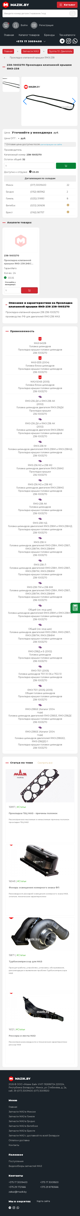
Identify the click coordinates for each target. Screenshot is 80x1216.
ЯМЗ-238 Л (40, 564)
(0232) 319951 (37, 198)
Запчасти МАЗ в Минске (22, 1111)
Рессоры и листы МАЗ (22, 1035)
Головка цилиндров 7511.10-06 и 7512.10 (40, 674)
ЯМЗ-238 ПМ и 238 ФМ (40, 587)
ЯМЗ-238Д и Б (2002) (40, 651)
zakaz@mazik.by (18, 1191)
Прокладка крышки (40, 410)
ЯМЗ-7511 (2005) (40, 670)
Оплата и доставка (19, 1140)
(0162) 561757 (37, 212)
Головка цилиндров (40, 346)
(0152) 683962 (37, 191)
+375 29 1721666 (17, 1187)
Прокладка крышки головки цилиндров (40, 349)
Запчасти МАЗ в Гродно (22, 1121)
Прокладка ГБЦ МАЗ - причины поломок (33, 813)
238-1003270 (40, 353)
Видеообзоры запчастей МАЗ (25, 1166)
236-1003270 (40, 414)
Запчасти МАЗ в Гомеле (22, 1116)
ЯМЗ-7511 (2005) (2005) (40, 690)
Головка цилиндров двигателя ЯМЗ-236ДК (40, 407)
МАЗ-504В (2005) (40, 381)
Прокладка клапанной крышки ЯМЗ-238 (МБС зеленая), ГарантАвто (17, 262)
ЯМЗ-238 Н (40, 542)
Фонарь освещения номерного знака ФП (34, 887)
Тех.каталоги (67, 35)
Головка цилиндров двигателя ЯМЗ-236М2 (40, 468)
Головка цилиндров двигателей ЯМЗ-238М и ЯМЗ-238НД (40, 449)
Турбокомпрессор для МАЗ (25, 961)
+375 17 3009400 (18, 1182)
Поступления (16, 1161)
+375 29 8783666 (49, 1187)
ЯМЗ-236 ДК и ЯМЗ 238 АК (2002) (40, 403)
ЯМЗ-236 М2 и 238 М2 (40, 465)
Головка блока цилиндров (40, 365)
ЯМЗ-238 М (40, 446)
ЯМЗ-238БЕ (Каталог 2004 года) (40, 711)
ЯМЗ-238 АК (40, 503)
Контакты (14, 1145)
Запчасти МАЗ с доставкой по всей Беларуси (34, 1135)
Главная (9, 35)
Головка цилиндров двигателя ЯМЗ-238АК (40, 430)
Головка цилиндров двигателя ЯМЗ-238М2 (40, 487)
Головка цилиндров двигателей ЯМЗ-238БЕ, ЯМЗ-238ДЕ (40, 715)
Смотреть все (45, 762)
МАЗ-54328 (40, 343)
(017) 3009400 (38, 185)
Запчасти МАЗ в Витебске (23, 1126)
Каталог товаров (29, 35)
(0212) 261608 (37, 205)
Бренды (49, 35)
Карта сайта (43, 1201)
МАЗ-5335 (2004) (40, 362)
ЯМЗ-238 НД (40, 523)
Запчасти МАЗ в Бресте (22, 1130)
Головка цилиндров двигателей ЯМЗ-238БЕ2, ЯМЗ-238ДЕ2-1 (40, 740)
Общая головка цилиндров (40, 693)
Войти (20, 25)
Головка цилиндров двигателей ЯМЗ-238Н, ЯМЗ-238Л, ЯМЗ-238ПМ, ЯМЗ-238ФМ (40, 547)
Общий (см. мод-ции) (40, 609)
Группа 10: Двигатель (60, 51)
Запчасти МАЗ (31, 51)
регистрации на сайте (51, 144)
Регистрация (42, 25)
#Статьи (21, 807)
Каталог (67, 4)
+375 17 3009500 (49, 1182)
